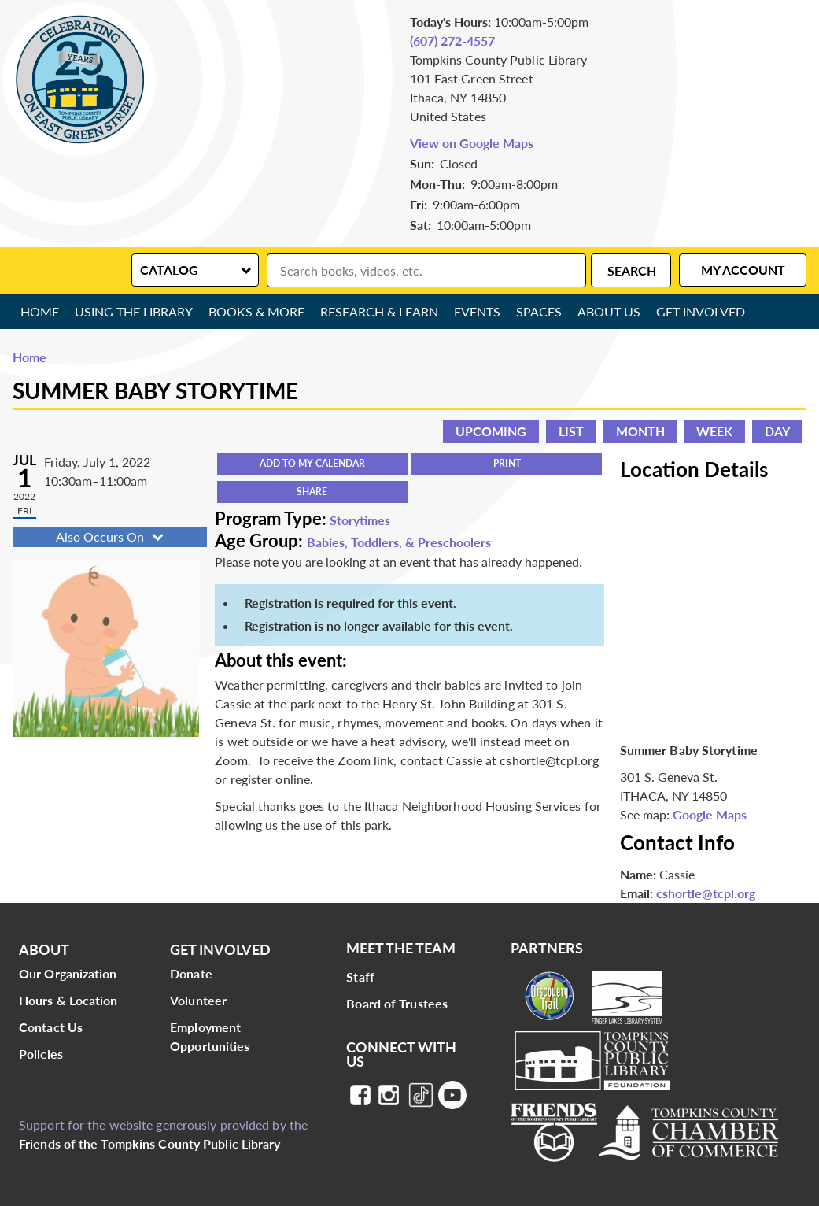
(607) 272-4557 (452, 40)
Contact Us (51, 1026)
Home (39, 311)
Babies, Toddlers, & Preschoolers (399, 542)
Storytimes (360, 519)
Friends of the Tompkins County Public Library (150, 1143)
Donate (191, 973)
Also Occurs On (111, 536)
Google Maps (710, 814)
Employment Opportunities (209, 1036)
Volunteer (198, 1000)
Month (640, 431)
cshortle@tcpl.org (705, 893)
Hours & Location (68, 1000)
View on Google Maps (471, 142)
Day (777, 431)
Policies (41, 1053)
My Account (743, 269)
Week (714, 431)
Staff (360, 976)
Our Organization (68, 973)
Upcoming (491, 431)
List (571, 431)
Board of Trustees (397, 1003)
